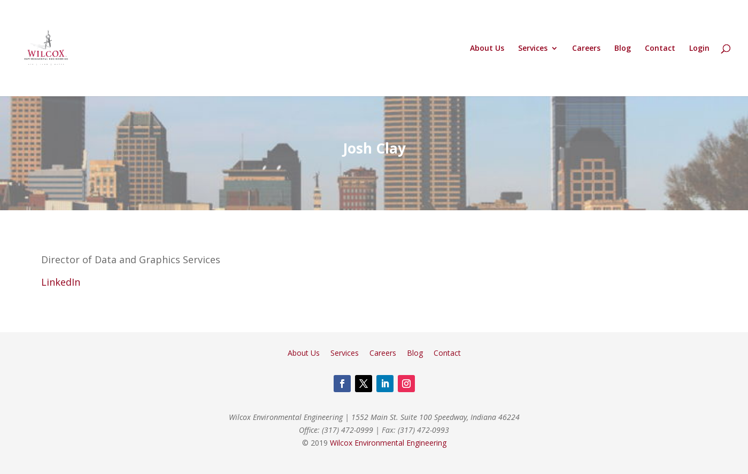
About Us (487, 48)
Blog (622, 48)
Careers (586, 48)
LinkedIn (60, 282)
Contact (660, 48)
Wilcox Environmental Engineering (388, 443)
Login (699, 48)
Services (532, 48)
